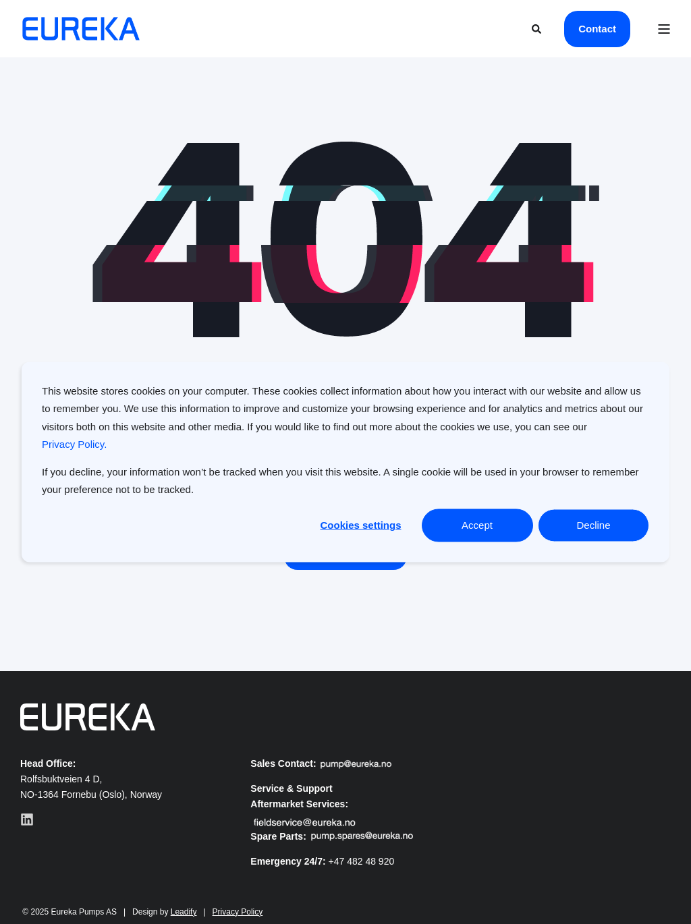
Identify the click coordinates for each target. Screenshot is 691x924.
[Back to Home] (81, 29)
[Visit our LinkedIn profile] (27, 819)
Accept (477, 525)
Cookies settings (360, 525)
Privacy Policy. (74, 443)
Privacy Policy (238, 912)
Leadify (184, 912)
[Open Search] (538, 27)
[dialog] (345, 462)
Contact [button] (597, 28)
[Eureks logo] (87, 716)
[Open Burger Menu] (664, 29)
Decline (593, 525)
